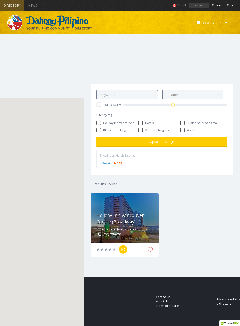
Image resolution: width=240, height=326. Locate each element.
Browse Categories (215, 23)
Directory (12, 5)
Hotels (149, 123)
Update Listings (162, 142)
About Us (162, 301)
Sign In (216, 5)
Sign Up (232, 5)
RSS (119, 163)
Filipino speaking (114, 130)
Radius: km (108, 104)
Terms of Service (167, 306)
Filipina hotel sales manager (204, 123)
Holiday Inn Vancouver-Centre (120, 123)
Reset (106, 163)
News (32, 5)
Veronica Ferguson (158, 130)
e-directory (223, 303)
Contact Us (163, 297)
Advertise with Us (228, 299)
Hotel (190, 130)
